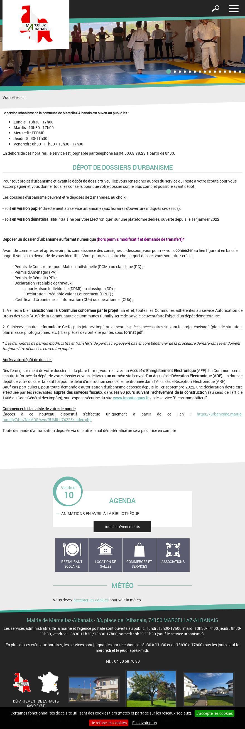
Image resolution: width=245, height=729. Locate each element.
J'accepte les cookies (214, 713)
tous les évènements (122, 526)
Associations (173, 561)
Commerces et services (139, 563)
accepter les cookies (91, 599)
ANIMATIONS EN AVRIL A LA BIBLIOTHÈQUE (100, 513)
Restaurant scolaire (71, 563)
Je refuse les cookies (109, 722)
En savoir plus (144, 722)
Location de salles (105, 563)
